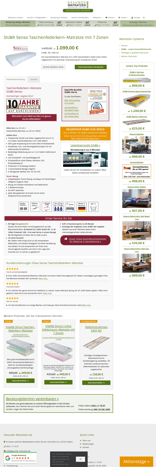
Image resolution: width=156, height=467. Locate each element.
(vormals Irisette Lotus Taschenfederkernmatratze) (20, 335)
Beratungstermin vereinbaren (90, 67)
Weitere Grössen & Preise (53, 67)
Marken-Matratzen (129, 56)
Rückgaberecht (21, 224)
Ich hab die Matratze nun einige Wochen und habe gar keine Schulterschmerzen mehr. (45, 305)
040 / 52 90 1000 (98, 466)
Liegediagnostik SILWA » (85, 145)
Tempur (124, 45)
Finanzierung (12, 466)
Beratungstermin (20, 381)
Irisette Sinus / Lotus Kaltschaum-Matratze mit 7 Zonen (58, 329)
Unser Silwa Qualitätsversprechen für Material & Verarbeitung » (85, 240)
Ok (81, 459)
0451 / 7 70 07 (12, 446)
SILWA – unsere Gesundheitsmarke (136, 49)
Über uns (86, 440)
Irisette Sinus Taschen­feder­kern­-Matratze (20, 328)
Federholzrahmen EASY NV (96, 328)
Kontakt (86, 447)
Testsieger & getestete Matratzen (134, 53)
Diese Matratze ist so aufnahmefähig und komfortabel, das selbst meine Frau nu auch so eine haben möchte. (58, 305)
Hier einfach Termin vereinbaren (78, 11)
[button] (144, 17)
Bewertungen (88, 444)
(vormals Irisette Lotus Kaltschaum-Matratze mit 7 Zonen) (58, 338)
